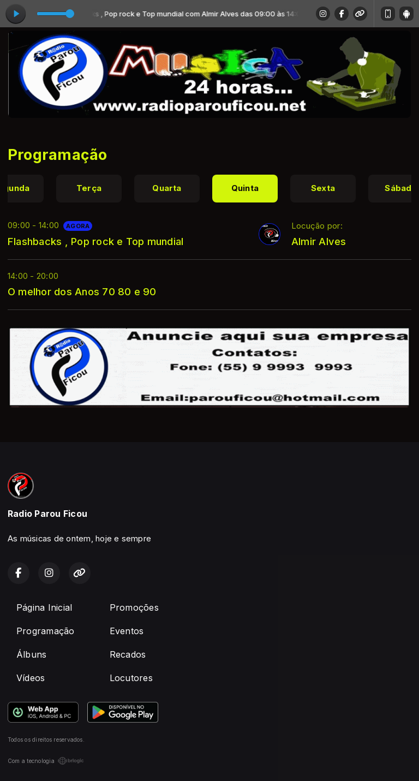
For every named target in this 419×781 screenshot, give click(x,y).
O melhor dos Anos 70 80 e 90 (82, 291)
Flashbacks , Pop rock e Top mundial (95, 241)
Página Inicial (44, 607)
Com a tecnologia (46, 761)
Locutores (131, 677)
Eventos (127, 630)
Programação (45, 630)
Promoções (134, 607)
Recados (128, 654)
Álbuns (31, 654)
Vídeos (30, 677)
